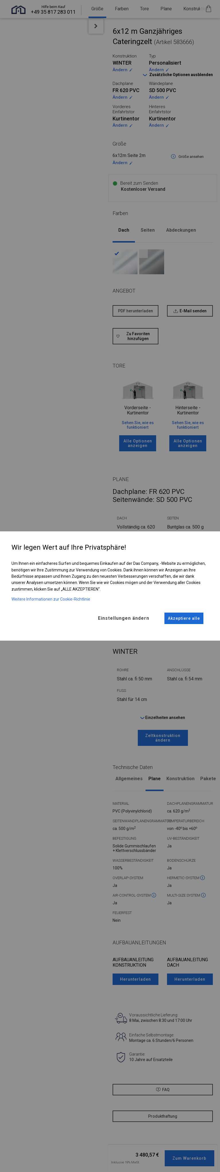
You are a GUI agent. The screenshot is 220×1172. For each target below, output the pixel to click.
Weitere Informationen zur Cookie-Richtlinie (50, 599)
